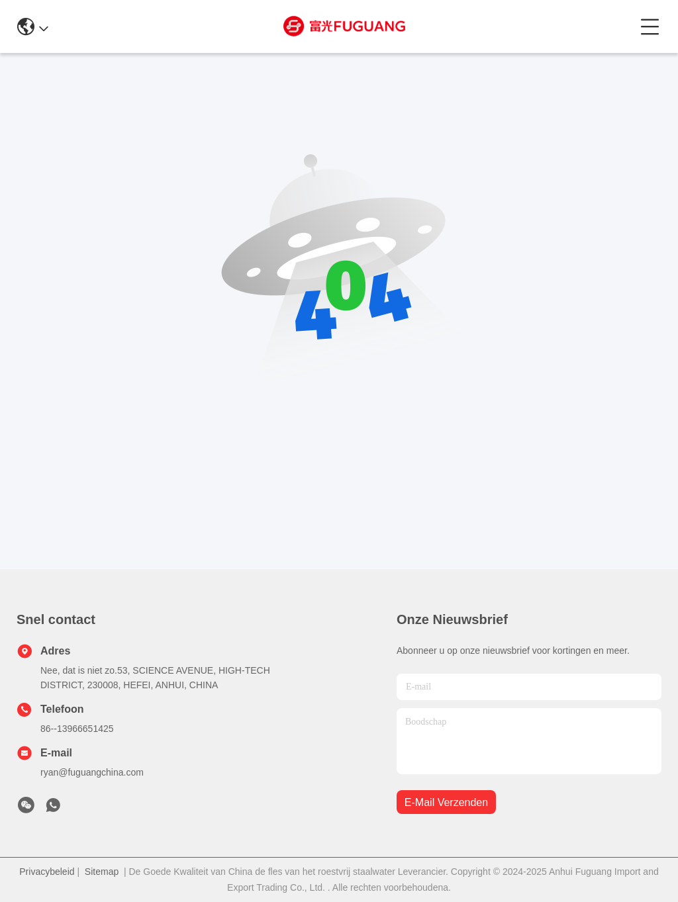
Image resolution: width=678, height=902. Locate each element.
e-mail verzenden (446, 802)
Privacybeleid (46, 871)
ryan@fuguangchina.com (92, 772)
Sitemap (102, 871)
